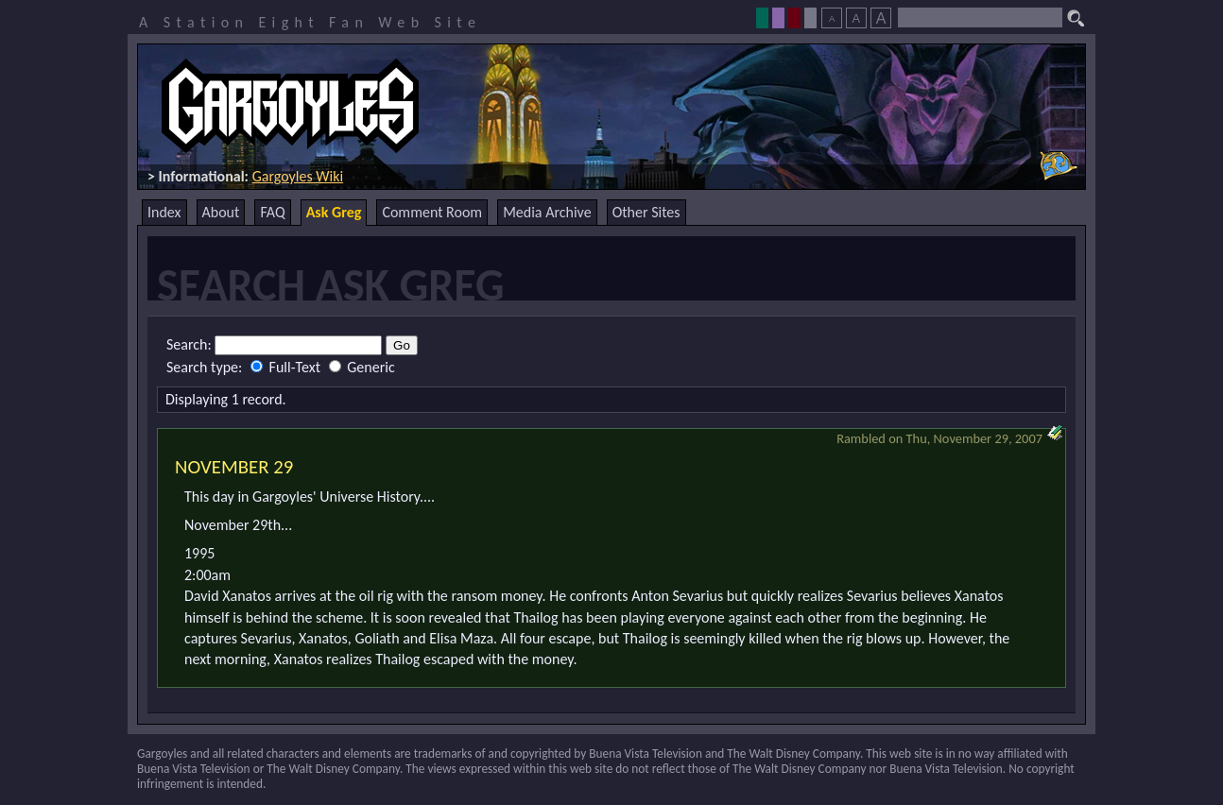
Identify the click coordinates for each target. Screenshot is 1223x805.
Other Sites (646, 212)
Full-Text (287, 367)
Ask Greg (334, 212)
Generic (362, 367)
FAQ (272, 212)
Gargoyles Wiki (298, 176)
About (221, 212)
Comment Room (432, 212)
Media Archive (547, 212)
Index (164, 212)
